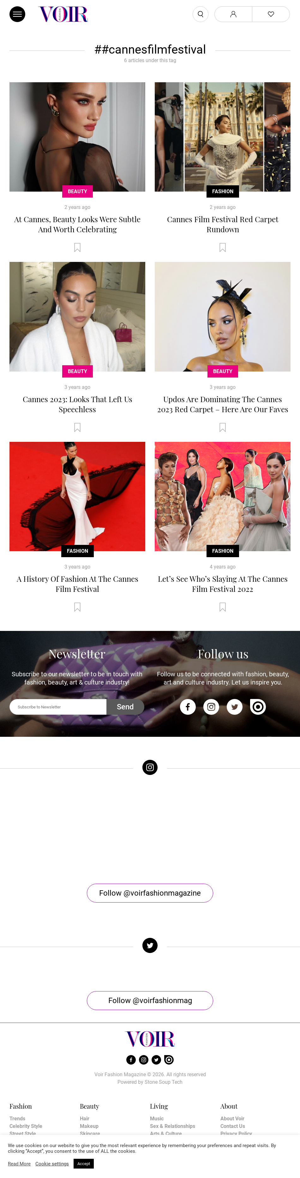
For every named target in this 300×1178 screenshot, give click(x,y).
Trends (17, 1083)
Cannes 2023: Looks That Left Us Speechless (77, 404)
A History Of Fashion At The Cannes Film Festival (77, 584)
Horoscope (162, 1105)
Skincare (90, 1098)
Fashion (222, 191)
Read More (19, 1164)
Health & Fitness (98, 1105)
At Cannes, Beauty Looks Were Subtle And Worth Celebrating (77, 224)
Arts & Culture (166, 1098)
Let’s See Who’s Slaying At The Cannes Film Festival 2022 (223, 584)
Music (157, 1083)
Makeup (89, 1090)
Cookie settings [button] (52, 1164)
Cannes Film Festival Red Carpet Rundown (223, 224)
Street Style (22, 1098)
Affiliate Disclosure (241, 1113)
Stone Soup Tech (164, 1046)
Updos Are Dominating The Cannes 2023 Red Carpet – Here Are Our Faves (222, 404)
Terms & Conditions (242, 1105)
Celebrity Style (25, 1090)
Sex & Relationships (172, 1090)
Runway (18, 1105)
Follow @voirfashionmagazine (150, 857)
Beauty (77, 191)
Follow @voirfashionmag (150, 964)
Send (125, 706)
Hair (84, 1083)
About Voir (232, 1083)
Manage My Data (239, 1120)
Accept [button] (83, 1163)
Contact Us (232, 1090)
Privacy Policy (236, 1098)
